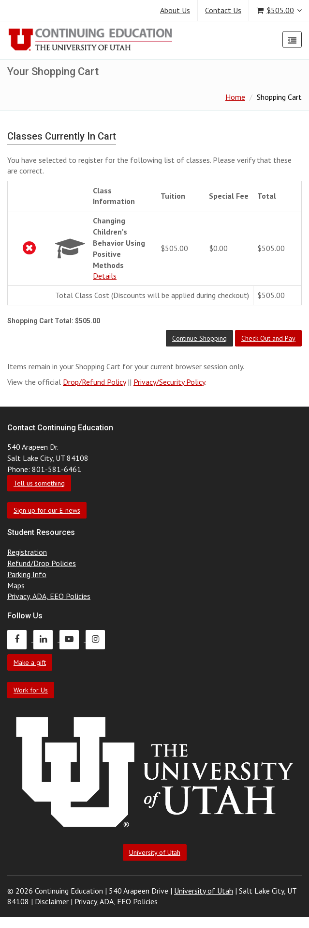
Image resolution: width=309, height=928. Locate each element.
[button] (199, 338)
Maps (16, 585)
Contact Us (223, 10)
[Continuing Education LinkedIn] (46, 639)
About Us (175, 10)
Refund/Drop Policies (41, 563)
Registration (27, 552)
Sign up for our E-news (47, 510)
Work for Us (31, 690)
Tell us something (39, 483)
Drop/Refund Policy (94, 382)
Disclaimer (52, 901)
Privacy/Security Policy (169, 382)
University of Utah (154, 852)
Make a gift (30, 662)
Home (235, 97)
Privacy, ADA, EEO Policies (48, 596)
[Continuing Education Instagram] (98, 639)
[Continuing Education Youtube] (72, 639)
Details (105, 276)
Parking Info (26, 574)
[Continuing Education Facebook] (20, 639)
